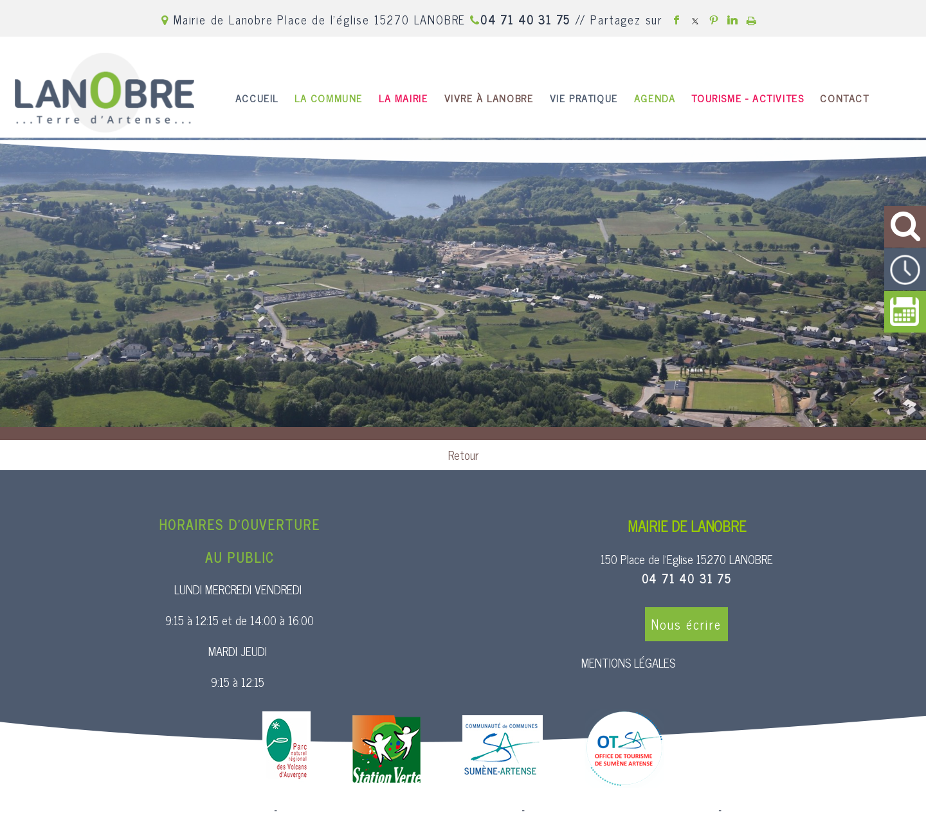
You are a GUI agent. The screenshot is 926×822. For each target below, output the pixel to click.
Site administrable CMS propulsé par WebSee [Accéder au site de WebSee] (621, 810)
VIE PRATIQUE (584, 97)
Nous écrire (686, 624)
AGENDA (655, 97)
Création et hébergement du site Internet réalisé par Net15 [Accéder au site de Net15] (399, 810)
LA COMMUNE (329, 97)
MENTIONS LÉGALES (628, 662)
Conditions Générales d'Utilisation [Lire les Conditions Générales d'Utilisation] (793, 810)
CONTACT (844, 97)
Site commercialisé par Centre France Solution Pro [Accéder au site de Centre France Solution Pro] (167, 810)
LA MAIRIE (403, 97)
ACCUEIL (256, 97)
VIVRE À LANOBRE (489, 97)
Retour (463, 454)
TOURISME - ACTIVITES (747, 97)
